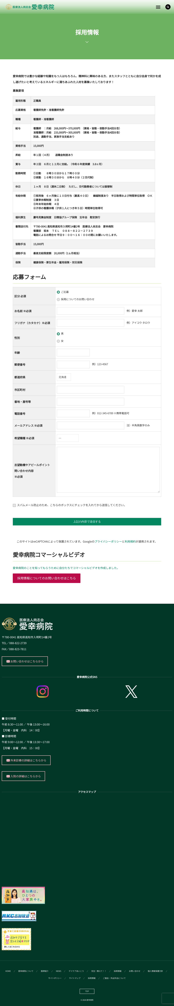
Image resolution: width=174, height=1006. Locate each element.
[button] (168, 7)
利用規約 (130, 541)
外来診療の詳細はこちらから (28, 760)
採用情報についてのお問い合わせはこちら (46, 578)
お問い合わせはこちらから (27, 661)
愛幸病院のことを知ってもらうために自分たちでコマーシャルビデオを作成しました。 (66, 568)
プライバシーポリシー (108, 541)
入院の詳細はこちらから (26, 776)
